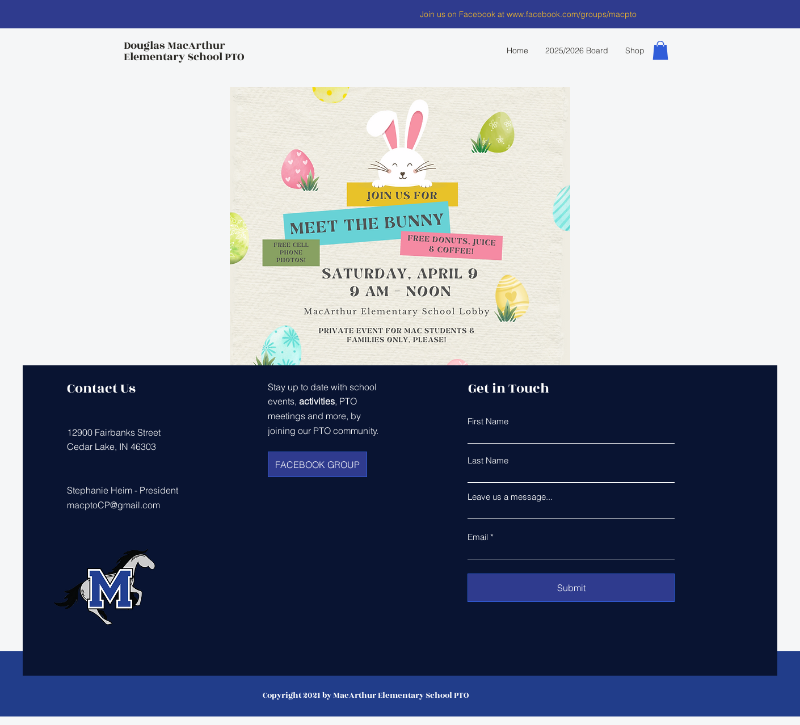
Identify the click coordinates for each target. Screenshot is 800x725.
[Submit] (571, 588)
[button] (660, 50)
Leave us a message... (510, 496)
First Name (488, 421)
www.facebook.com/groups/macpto (572, 14)
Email (478, 537)
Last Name (488, 460)
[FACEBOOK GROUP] (317, 464)
